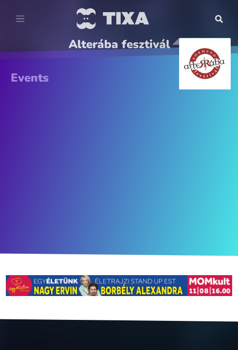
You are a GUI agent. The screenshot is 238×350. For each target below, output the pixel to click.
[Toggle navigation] (20, 19)
